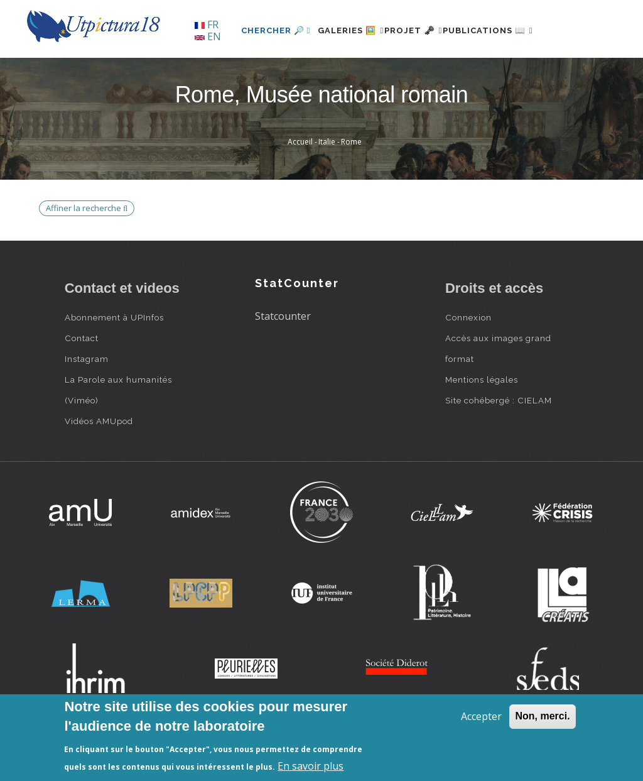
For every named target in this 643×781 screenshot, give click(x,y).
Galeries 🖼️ (319, 73)
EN (208, 36)
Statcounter (283, 359)
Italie (326, 185)
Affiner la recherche (86, 250)
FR (207, 24)
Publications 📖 (486, 73)
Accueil (300, 185)
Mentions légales (481, 423)
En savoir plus (310, 766)
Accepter (481, 716)
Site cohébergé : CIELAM (498, 444)
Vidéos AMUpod (99, 464)
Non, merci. (542, 716)
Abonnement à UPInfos (114, 361)
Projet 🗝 (396, 73)
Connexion (468, 361)
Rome (351, 185)
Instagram (87, 402)
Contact (82, 381)
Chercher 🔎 (237, 73)
